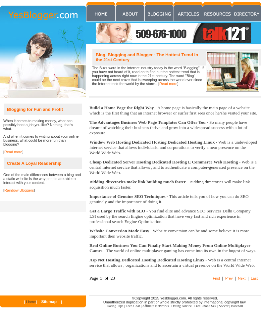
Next (242, 278)
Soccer (224, 306)
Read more (168, 84)
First (216, 278)
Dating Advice (181, 306)
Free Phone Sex (205, 306)
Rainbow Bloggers (19, 190)
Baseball (237, 306)
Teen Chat (133, 306)
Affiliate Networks (155, 306)
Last (254, 278)
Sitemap (49, 301)
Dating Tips (115, 306)
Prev (229, 278)
